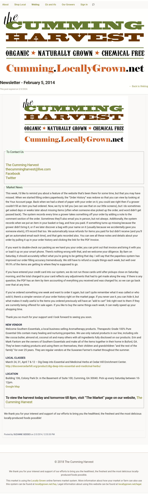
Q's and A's (50, 4)
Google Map (13, 386)
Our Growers (68, 4)
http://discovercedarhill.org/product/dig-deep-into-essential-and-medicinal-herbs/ (53, 366)
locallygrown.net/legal (129, 484)
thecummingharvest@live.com (28, 169)
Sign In (84, 4)
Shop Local (20, 4)
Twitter (11, 178)
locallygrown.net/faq (45, 484)
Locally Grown (38, 480)
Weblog (35, 4)
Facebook (13, 174)
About (5, 4)
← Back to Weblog (138, 86)
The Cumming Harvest (22, 165)
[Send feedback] (93, 4)
